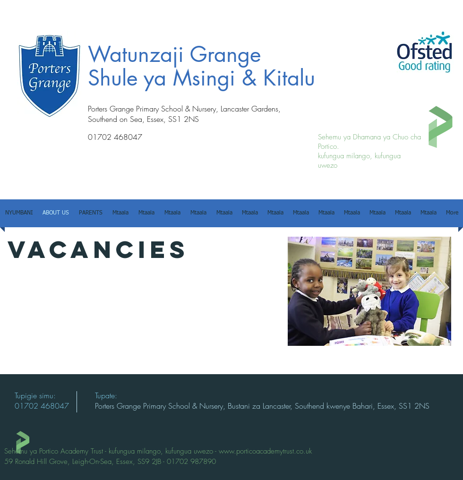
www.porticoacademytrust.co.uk (265, 451)
